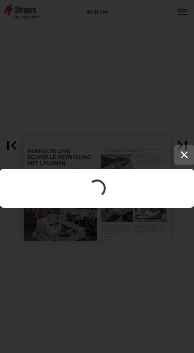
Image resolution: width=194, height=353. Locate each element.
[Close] (184, 155)
